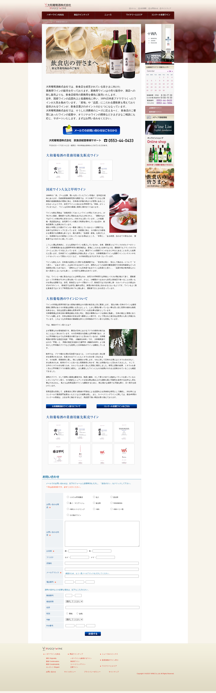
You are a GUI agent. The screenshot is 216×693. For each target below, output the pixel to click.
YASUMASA (117, 503)
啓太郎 (115, 497)
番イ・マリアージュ (77, 503)
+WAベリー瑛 (118, 509)
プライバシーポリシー (92, 672)
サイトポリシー (70, 672)
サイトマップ (166, 8)
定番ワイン (74, 667)
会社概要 (143, 8)
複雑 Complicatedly (52, 664)
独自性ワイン (74, 661)
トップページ (47, 22)
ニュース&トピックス (110, 654)
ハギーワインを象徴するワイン (81, 658)
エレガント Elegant (52, 667)
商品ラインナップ (76, 654)
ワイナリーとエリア (109, 666)
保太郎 (98, 503)
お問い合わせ (51, 672)
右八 (97, 497)
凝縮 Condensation (52, 661)
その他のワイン (75, 515)
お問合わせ (154, 8)
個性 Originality (51, 658)
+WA (97, 509)
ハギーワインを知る (52, 654)
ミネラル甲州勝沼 (76, 497)
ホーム (133, 8)
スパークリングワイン (78, 664)
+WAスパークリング (77, 509)
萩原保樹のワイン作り (110, 660)
